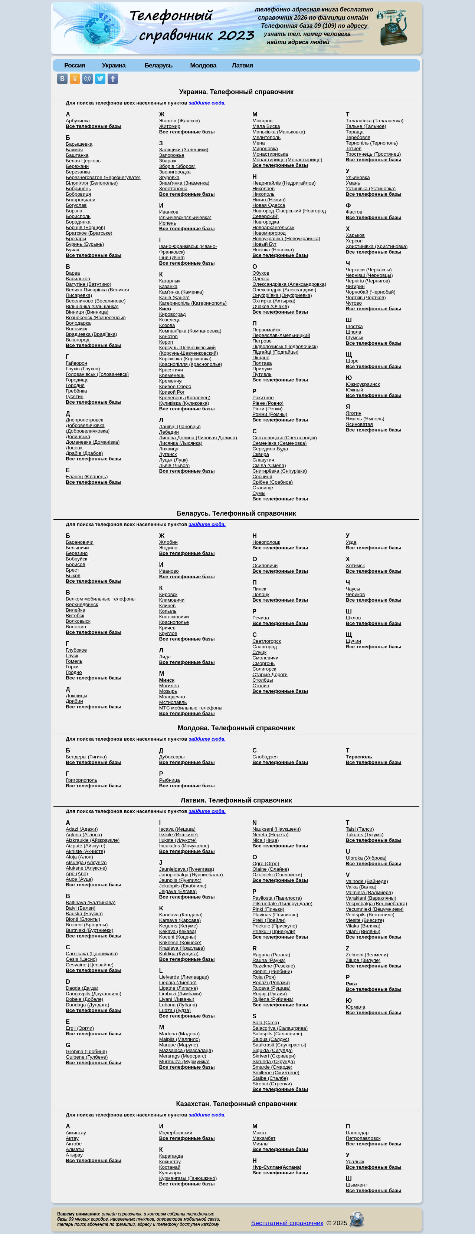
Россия (74, 65)
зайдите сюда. (207, 103)
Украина (113, 65)
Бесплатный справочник (287, 1223)
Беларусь (159, 65)
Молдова (203, 65)
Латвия (242, 65)
